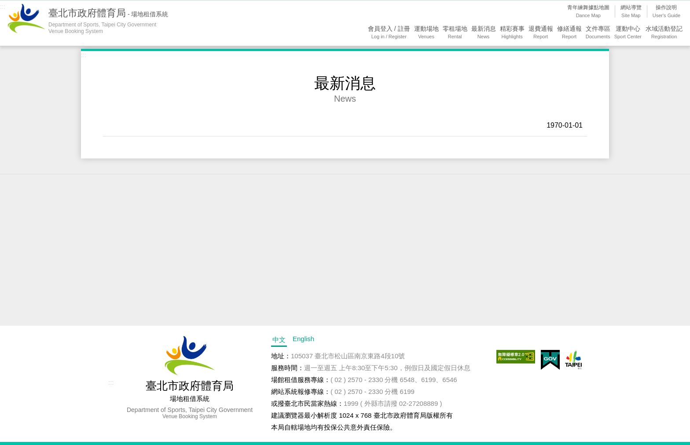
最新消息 (483, 32)
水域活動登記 (664, 32)
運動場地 (426, 32)
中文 (279, 339)
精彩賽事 (512, 32)
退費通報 (541, 32)
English (303, 338)
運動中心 (628, 32)
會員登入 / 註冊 (389, 32)
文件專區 (598, 32)
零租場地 (455, 32)
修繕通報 (569, 32)
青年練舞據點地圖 (588, 11)
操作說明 (666, 11)
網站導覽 (631, 11)
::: (3, 6)
